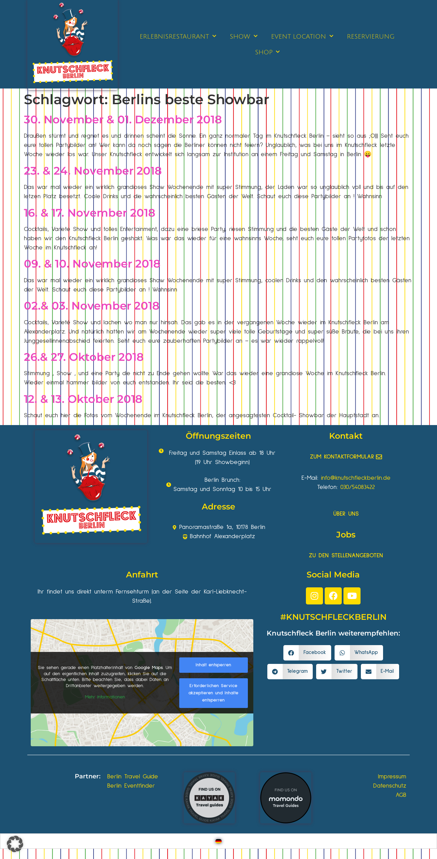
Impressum (392, 777)
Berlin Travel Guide (132, 777)
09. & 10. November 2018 (92, 263)
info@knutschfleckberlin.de (356, 478)
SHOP (267, 52)
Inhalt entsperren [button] (213, 665)
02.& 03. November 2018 (91, 305)
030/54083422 (357, 487)
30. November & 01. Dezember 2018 (123, 119)
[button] (307, 652)
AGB (401, 795)
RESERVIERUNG (371, 36)
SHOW (243, 36)
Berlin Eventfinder (131, 786)
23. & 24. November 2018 (93, 170)
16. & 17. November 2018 (89, 212)
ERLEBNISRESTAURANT (178, 36)
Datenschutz (389, 786)
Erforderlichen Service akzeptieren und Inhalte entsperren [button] (213, 693)
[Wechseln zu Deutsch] (218, 841)
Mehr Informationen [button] (105, 697)
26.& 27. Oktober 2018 (84, 357)
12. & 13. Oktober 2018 (83, 399)
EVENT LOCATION (302, 36)
